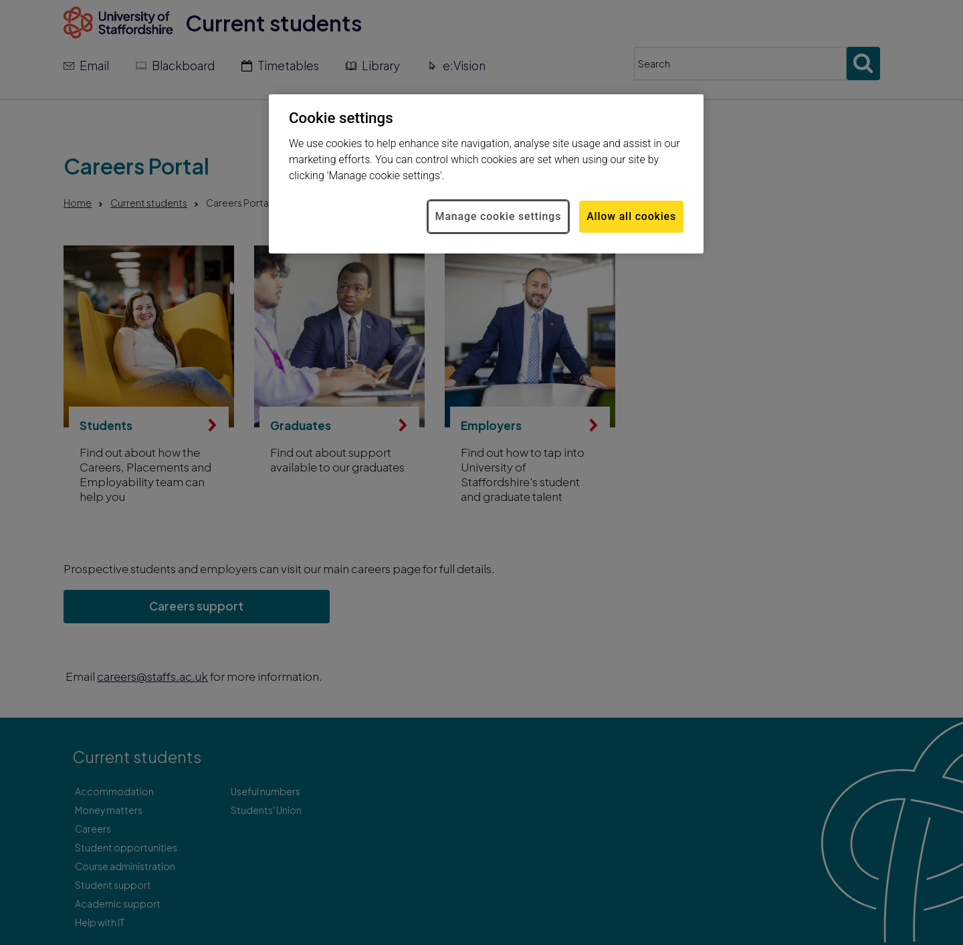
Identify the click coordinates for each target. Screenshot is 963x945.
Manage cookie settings (498, 216)
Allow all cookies (631, 216)
